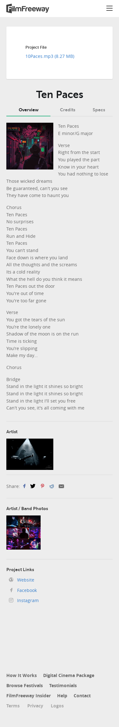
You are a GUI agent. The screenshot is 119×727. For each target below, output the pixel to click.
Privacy (35, 706)
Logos (57, 706)
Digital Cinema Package (68, 675)
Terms (13, 706)
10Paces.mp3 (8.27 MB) (49, 56)
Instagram (27, 600)
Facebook (26, 590)
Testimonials (63, 685)
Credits (67, 109)
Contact (82, 696)
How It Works (21, 675)
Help (62, 696)
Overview (28, 109)
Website (25, 580)
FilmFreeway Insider (28, 696)
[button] (109, 9)
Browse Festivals (24, 685)
